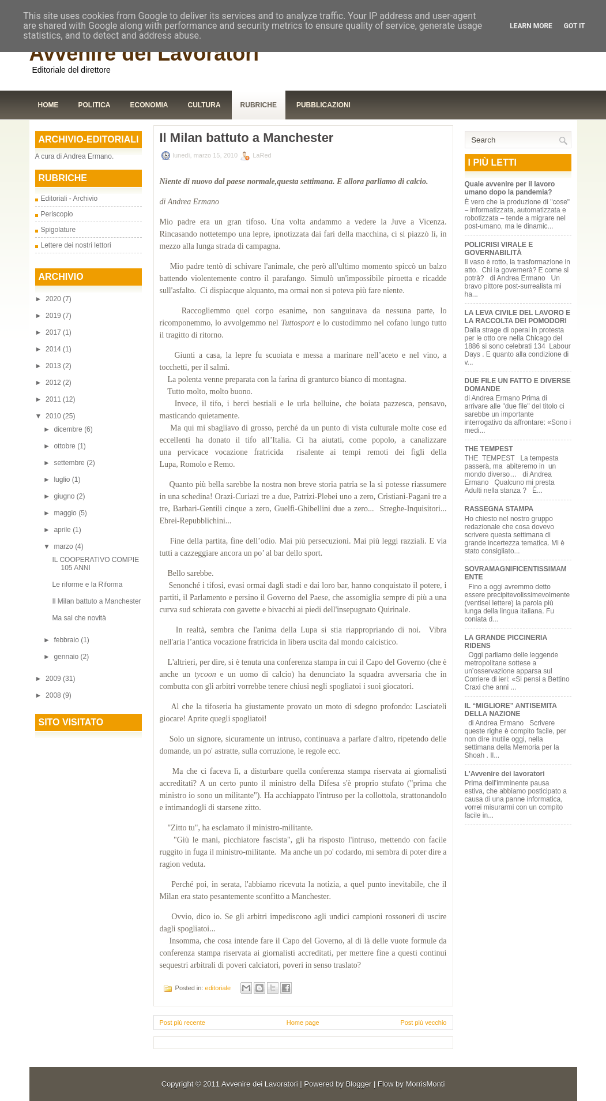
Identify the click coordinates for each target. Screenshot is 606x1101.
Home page (303, 1022)
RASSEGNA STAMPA (499, 509)
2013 (54, 366)
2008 (54, 695)
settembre (70, 463)
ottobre (65, 446)
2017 (54, 332)
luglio (62, 479)
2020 (54, 299)
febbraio (67, 640)
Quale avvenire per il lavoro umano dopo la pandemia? (510, 188)
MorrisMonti (425, 1084)
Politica (94, 105)
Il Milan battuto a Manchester (96, 601)
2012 (54, 383)
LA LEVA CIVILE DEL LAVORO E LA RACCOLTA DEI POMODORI (518, 317)
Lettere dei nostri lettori (76, 245)
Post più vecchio (423, 1022)
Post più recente (183, 1022)
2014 (54, 349)
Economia (149, 105)
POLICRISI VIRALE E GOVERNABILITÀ (499, 249)
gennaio (67, 657)
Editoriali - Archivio (69, 198)
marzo (64, 546)
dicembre (69, 429)
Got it (574, 26)
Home (48, 105)
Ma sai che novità (79, 618)
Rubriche (258, 105)
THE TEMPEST (489, 449)
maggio (66, 513)
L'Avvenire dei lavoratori (505, 774)
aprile (63, 530)
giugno (65, 496)
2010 (54, 416)
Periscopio (57, 214)
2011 (54, 399)
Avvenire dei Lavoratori (144, 53)
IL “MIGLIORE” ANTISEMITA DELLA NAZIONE (511, 710)
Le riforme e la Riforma (87, 585)
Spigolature (58, 230)
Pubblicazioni (323, 105)
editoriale (218, 987)
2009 (54, 679)
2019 (54, 316)
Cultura (204, 105)
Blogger (359, 1084)
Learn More (531, 26)
